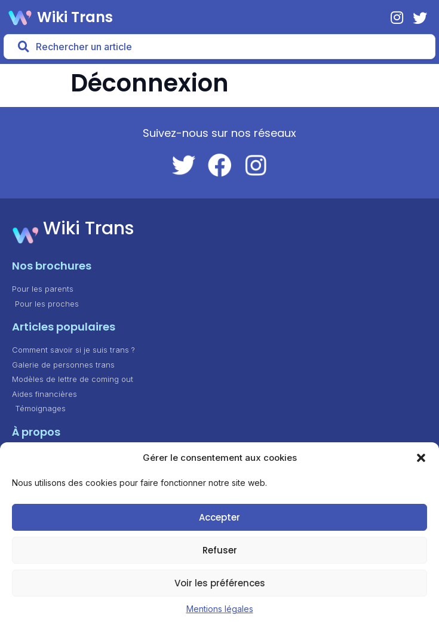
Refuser (219, 550)
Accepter (219, 517)
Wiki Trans (75, 17)
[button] (421, 458)
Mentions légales (219, 609)
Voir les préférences (219, 583)
